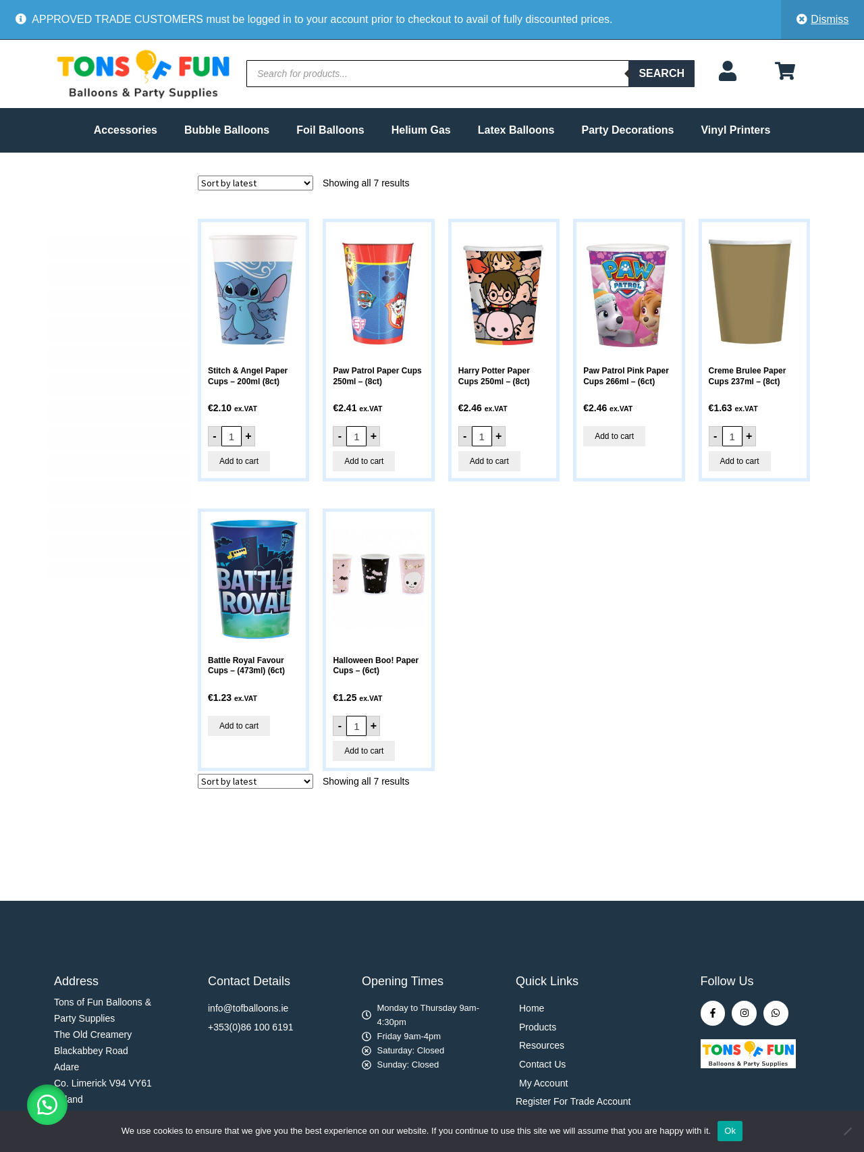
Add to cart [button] (239, 461)
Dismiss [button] (829, 19)
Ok (730, 1131)
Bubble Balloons (226, 130)
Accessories (125, 130)
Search (661, 73)
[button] (47, 1104)
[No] (847, 1131)
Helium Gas (421, 130)
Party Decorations (628, 130)
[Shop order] (255, 183)
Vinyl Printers (735, 130)
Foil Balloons (330, 130)
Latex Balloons (516, 130)
